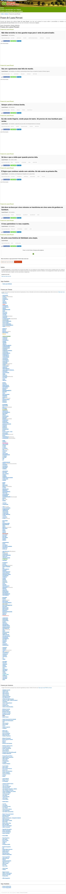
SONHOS (4, 641)
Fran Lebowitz (5, 749)
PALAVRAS (4, 565)
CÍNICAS (4, 380)
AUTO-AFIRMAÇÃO (6, 321)
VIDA (3, 668)
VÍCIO (3, 679)
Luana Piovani (4, 35)
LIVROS (4, 515)
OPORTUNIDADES (6, 555)
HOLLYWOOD (5, 473)
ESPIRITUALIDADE (6, 424)
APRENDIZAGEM (6, 309)
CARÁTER (4, 339)
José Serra (4, 795)
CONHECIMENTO (6, 353)
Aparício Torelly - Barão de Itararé (9, 700)
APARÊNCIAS (5, 307)
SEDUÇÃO (4, 623)
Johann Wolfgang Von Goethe (9, 791)
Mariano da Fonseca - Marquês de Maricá (11, 817)
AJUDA (4, 296)
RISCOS (4, 614)
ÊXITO (3, 435)
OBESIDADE (18, 214)
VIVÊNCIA (4, 675)
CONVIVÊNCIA (5, 361)
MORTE (4, 532)
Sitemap (18, 892)
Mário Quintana (5, 819)
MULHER (4, 536)
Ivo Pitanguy (5, 781)
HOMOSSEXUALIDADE (7, 477)
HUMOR (4, 480)
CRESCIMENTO (5, 368)
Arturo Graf (4, 704)
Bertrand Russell (6, 714)
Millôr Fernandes (6, 827)
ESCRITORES (5, 416)
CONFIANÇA (5, 351)
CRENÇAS (4, 367)
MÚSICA (4, 540)
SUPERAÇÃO (5, 645)
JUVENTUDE (5, 504)
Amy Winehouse (6, 697)
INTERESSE (24, 162)
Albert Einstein (5, 693)
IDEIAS (4, 486)
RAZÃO (4, 598)
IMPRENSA (17, 162)
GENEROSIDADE (6, 462)
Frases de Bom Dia (6, 886)
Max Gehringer (5, 824)
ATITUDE (4, 314)
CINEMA (4, 341)
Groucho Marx (5, 761)
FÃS (3, 458)
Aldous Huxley (5, 695)
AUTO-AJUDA (5, 322)
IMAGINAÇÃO (5, 489)
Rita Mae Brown (5, 853)
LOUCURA (4, 517)
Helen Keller (5, 767)
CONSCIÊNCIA (5, 355)
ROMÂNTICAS (5, 615)
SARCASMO (5, 619)
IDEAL (3, 483)
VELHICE (4, 662)
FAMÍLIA (4, 441)
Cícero (3, 725)
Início (2, 8)
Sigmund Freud (5, 862)
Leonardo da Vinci (6, 806)
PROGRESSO (5, 592)
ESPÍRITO (4, 426)
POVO (3, 583)
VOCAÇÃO (4, 677)
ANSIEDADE (5, 305)
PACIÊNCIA (5, 562)
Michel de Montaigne (7, 825)
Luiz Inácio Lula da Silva (7, 811)
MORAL (4, 531)
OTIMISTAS (4, 559)
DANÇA (4, 382)
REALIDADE (5, 601)
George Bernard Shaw (7, 755)
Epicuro (4, 740)
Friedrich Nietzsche (6, 753)
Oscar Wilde (5, 835)
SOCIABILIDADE (6, 636)
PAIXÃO (4, 564)
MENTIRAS (4, 528)
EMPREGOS (5, 411)
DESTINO (4, 391)
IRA (3, 499)
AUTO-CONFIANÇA (6, 323)
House (3, 776)
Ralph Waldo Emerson (7, 849)
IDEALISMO (5, 485)
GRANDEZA (5, 466)
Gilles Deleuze (5, 758)
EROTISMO (4, 413)
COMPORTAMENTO (6, 345)
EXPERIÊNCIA (5, 436)
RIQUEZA (4, 613)
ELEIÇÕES (4, 409)
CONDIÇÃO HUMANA (7, 350)
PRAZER (4, 584)
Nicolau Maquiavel (6, 831)
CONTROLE (5, 358)
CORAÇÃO (4, 363)
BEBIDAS (4, 328)
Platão (3, 843)
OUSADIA (4, 560)
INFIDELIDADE (18, 243)
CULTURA (4, 377)
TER (3, 651)
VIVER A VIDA (5, 674)
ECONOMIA (5, 404)
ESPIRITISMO (5, 422)
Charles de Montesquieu (7, 720)
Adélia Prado (5, 691)
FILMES (4, 447)
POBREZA (4, 577)
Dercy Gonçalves (6, 733)
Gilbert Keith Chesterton (7, 757)
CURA (3, 379)
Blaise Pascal (5, 717)
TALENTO (4, 647)
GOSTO (4, 463)
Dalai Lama (4, 730)
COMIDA (12, 214)
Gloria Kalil (4, 759)
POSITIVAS (4, 582)
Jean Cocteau (5, 785)
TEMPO (4, 650)
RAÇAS (4, 600)
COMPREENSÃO (6, 346)
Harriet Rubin (5, 766)
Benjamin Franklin (6, 713)
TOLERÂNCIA (5, 652)
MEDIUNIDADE (5, 524)
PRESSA (4, 588)
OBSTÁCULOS (5, 551)
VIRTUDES (4, 670)
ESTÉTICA (4, 427)
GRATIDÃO (4, 467)
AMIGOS (4, 301)
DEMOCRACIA (5, 385)
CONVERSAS (5, 359)
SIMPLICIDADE (5, 634)
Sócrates (4, 864)
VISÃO (3, 671)
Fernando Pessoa (6, 747)
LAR (3, 506)
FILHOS (4, 445)
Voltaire (4, 869)
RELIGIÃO (4, 606)
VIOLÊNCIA (5, 669)
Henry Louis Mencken (7, 771)
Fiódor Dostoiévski (6, 748)
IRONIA (4, 500)
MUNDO (4, 538)
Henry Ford (4, 769)
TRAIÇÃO (4, 655)
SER (3, 629)
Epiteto (4, 742)
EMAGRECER (32, 214)
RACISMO (4, 597)
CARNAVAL (5, 337)
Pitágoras (4, 841)
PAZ (3, 568)
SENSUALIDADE (24, 126)
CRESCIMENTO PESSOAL (8, 370)
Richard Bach (5, 851)
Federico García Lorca (7, 745)
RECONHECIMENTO (6, 602)
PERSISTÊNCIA (5, 573)
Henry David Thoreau (7, 768)
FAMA (29, 162)
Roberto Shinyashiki (6, 854)
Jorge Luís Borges (6, 792)
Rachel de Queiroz (6, 846)
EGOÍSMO (4, 408)
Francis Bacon (5, 750)
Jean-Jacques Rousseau (7, 790)
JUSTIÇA (4, 503)
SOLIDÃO (4, 640)
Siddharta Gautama (6, 860)
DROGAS (4, 400)
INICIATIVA (4, 492)
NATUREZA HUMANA (7, 546)
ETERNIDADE (5, 429)
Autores (6, 13)
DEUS (3, 393)
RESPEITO (4, 610)
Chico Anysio (5, 723)
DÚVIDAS (4, 402)
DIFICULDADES (5, 394)
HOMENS (4, 476)
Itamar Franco (5, 780)
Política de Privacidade (23, 892)
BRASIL (4, 334)
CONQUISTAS (5, 354)
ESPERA (4, 418)
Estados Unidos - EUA (7, 431)
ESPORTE (4, 425)
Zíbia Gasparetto (6, 878)
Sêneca (4, 859)
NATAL (3, 543)
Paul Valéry (4, 839)
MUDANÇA (4, 535)
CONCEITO (4, 349)
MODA (3, 529)
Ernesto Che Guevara (7, 743)
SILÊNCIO (4, 633)
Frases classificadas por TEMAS (10, 9)
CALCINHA (13, 176)
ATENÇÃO (4, 313)
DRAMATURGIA (5, 399)
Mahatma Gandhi (6, 815)
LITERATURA (5, 513)
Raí (3, 848)
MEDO (3, 525)
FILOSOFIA (4, 448)
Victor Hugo (5, 868)
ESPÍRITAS (4, 421)
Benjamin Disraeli (6, 711)
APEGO (4, 308)
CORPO (17, 126)
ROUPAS (43, 176)
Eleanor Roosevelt (6, 738)
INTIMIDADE (19, 176)
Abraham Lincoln (6, 690)
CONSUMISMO (5, 357)
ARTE (31, 229)
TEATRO (31, 126)
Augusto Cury (5, 705)
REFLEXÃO (5, 604)
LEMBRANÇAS (5, 509)
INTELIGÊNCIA (5, 494)
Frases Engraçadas (6, 887)
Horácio (4, 775)
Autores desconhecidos (7, 706)
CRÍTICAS (4, 375)
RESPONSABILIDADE (7, 611)
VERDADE (4, 664)
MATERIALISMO (6, 523)
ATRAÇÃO (4, 317)
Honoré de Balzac (6, 773)
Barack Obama (5, 710)
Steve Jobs (4, 866)
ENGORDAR (25, 214)
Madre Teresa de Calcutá (7, 814)
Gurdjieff (4, 762)
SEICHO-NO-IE (5, 858)
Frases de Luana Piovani (11, 17)
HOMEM (4, 475)
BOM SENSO (32, 176)
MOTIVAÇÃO (5, 533)
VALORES (4, 661)
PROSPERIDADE (6, 593)
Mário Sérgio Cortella (7, 820)
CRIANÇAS (4, 371)
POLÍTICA (4, 580)
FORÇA (4, 452)
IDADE (3, 482)
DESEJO (4, 389)
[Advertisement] (33, 53)
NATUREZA (5, 545)
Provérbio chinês (6, 844)
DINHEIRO (4, 395)
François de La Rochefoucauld (9, 752)
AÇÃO (3, 326)
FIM (3, 449)
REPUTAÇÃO (5, 609)
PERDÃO (4, 570)
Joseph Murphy (5, 796)
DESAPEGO (5, 387)
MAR (3, 522)
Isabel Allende (5, 778)
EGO (3, 407)
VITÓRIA (4, 673)
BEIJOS (4, 330)
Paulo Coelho (5, 840)
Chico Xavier (5, 724)
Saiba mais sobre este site (6, 276)
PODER (4, 578)
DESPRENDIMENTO (6, 390)
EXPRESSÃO (5, 438)
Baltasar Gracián (6, 709)
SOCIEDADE (5, 637)
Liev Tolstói (5, 807)
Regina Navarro (5, 850)
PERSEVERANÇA (6, 571)
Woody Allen (5, 875)
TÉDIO (3, 659)
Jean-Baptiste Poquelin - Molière (9, 788)
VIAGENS (4, 666)
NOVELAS (4, 549)
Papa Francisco (5, 837)
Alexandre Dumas (6, 696)
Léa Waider (4, 805)
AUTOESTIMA (5, 320)
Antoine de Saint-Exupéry (8, 699)
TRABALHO (13, 229)
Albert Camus (5, 692)
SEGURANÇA (5, 624)
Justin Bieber (5, 799)
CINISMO (4, 342)
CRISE (3, 373)
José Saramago (5, 794)
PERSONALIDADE (6, 574)
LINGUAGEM (5, 511)
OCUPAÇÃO (5, 553)
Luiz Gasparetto (6, 810)
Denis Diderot (5, 732)
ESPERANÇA (5, 420)
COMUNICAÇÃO (6, 348)
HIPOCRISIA (5, 471)
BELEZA (18, 109)
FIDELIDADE (5, 444)
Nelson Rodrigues (6, 830)
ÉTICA (3, 430)
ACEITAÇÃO (5, 295)
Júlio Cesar (4, 797)
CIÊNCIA (4, 344)
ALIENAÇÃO (5, 299)
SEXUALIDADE (5, 632)
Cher (3, 721)
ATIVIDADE (4, 316)
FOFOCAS (4, 450)
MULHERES (5, 537)
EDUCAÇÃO (5, 405)
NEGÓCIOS (35, 162)
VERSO (4, 665)
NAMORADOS (5, 542)
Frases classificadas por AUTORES (11, 11)
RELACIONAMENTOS (7, 605)
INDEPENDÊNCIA (6, 491)
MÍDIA (12, 162)
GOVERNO (4, 464)
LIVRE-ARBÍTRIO (6, 514)
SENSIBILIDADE (6, 625)
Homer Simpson (6, 772)
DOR (3, 398)
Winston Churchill (6, 874)
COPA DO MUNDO (6, 336)
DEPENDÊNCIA (5, 386)
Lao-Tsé (4, 803)
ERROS (4, 414)
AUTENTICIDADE (6, 318)
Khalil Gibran (5, 801)
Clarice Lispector (6, 727)
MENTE (4, 527)
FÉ (3, 460)
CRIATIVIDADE (5, 372)
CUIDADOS (4, 376)
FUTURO (4, 457)
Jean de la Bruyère (6, 786)
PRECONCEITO (5, 586)
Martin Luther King (6, 823)
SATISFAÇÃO (5, 620)
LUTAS (4, 518)
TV (3, 657)
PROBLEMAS (5, 591)
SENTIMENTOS (5, 628)
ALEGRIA (4, 298)
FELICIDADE (5, 443)
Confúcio (4, 728)
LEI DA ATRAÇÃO (6, 508)
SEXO (3, 630)
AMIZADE (4, 303)
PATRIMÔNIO (19, 229)
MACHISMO (5, 520)
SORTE (4, 642)
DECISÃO (4, 384)
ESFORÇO (4, 417)
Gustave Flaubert (6, 763)
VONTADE (4, 678)
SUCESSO (4, 643)
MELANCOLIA (29, 109)
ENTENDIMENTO (6, 412)
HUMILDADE (5, 478)
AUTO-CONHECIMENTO (7, 325)
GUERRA (4, 468)
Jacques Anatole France (7, 783)
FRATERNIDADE (6, 454)
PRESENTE (4, 587)
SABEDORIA (5, 618)
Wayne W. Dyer (5, 872)
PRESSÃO (4, 590)
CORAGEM (4, 362)
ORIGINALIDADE (6, 557)
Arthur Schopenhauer (7, 702)
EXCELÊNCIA (5, 434)
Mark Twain (4, 821)
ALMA (3, 300)
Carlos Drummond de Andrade (9, 719)
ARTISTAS (37, 126)
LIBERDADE (5, 510)
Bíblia (3, 715)
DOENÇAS (4, 397)
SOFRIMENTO (5, 638)
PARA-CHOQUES (6, 566)
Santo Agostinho (6, 856)
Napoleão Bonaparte (7, 829)
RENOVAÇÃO (5, 607)
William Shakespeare (7, 873)
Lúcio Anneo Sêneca (7, 809)
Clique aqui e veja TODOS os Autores (45, 687)
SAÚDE (4, 621)
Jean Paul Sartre (6, 787)
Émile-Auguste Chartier (7, 739)
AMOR (12, 243)
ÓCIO (3, 552)
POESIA (23, 109)
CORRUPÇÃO (5, 366)
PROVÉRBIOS (5, 595)
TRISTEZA (13, 109)
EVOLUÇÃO (5, 433)
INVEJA (4, 498)
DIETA (38, 214)
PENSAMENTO (5, 569)
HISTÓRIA (4, 472)
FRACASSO (5, 453)
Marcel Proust (5, 816)
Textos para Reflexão (7, 283)
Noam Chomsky (6, 833)
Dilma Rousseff (5, 734)
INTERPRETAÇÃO (6, 496)
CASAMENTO (5, 340)
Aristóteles (4, 701)
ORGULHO (4, 556)
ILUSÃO (4, 487)
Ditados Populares (6, 735)
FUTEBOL (4, 456)
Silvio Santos (5, 863)
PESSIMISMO (5, 575)
